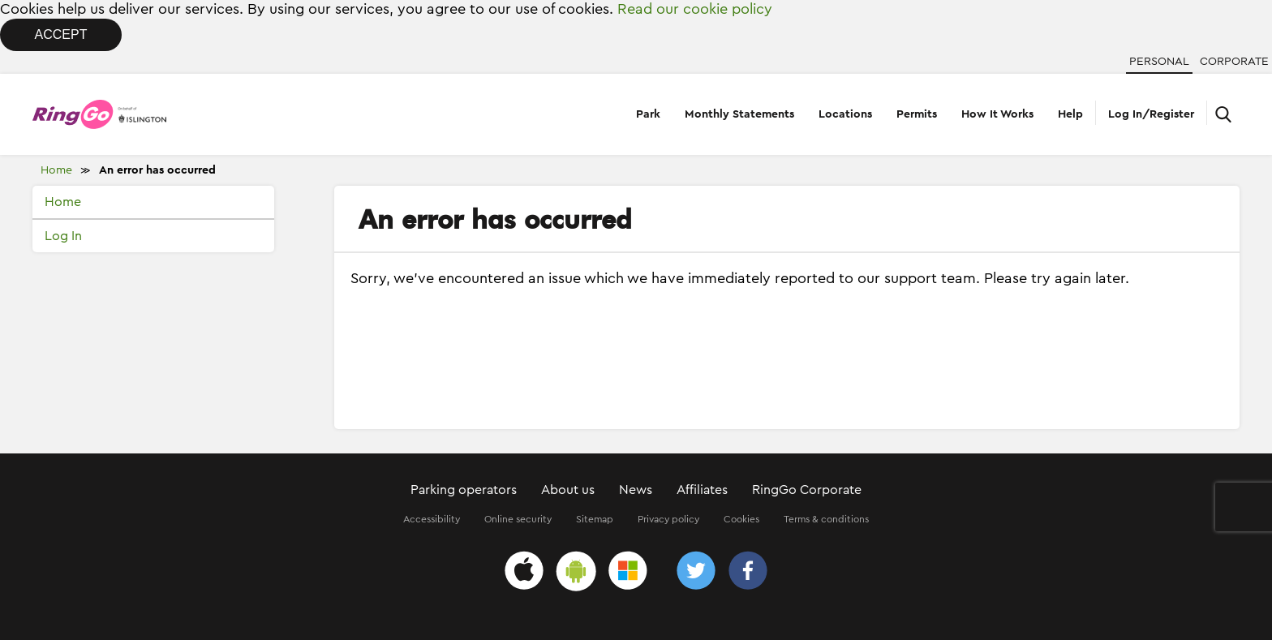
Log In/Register (1151, 114)
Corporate (1234, 61)
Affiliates (702, 489)
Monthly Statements (739, 114)
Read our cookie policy (694, 9)
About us (568, 489)
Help (1070, 114)
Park (648, 114)
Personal (1159, 61)
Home (56, 170)
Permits (916, 114)
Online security (518, 519)
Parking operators (463, 489)
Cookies (741, 519)
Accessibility (431, 519)
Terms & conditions (826, 519)
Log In (63, 236)
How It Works (997, 114)
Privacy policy (668, 519)
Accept (61, 34)
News (635, 489)
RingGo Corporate (807, 489)
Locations (845, 114)
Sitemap (594, 519)
